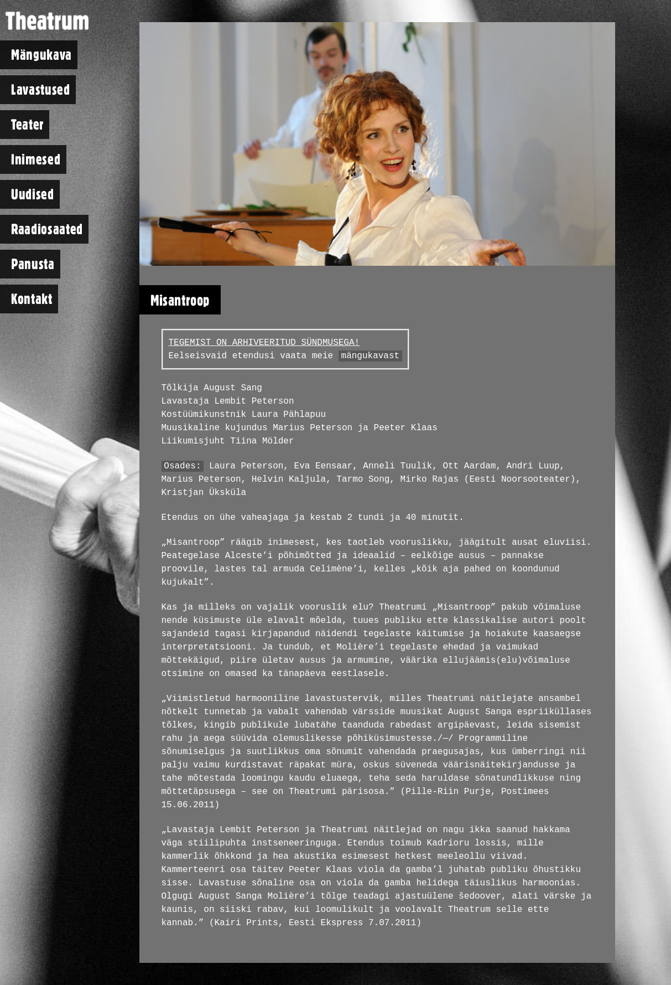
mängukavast (370, 356)
